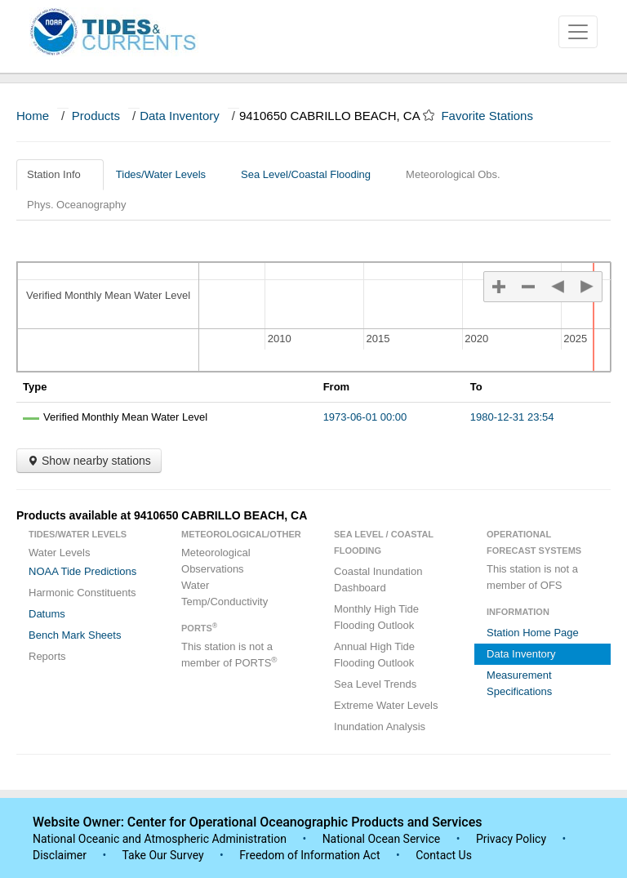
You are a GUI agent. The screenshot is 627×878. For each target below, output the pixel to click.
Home (32, 116)
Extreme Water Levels (386, 705)
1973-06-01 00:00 (365, 417)
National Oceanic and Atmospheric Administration (160, 838)
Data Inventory (180, 116)
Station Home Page (533, 632)
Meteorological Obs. (453, 174)
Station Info (60, 174)
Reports (47, 656)
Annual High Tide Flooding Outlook (374, 654)
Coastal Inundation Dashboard (378, 579)
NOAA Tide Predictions (82, 571)
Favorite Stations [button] (495, 116)
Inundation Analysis (379, 726)
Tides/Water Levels (167, 174)
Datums (47, 614)
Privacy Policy (511, 838)
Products (96, 116)
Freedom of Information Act (309, 855)
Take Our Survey (164, 855)
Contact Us (444, 855)
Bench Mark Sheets (75, 635)
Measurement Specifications (519, 683)
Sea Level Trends (375, 684)
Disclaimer (60, 855)
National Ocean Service (381, 838)
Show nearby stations (89, 460)
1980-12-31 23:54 (512, 417)
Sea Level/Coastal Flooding (312, 174)
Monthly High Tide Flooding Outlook (376, 617)
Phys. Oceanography (76, 204)
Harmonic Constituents (82, 592)
